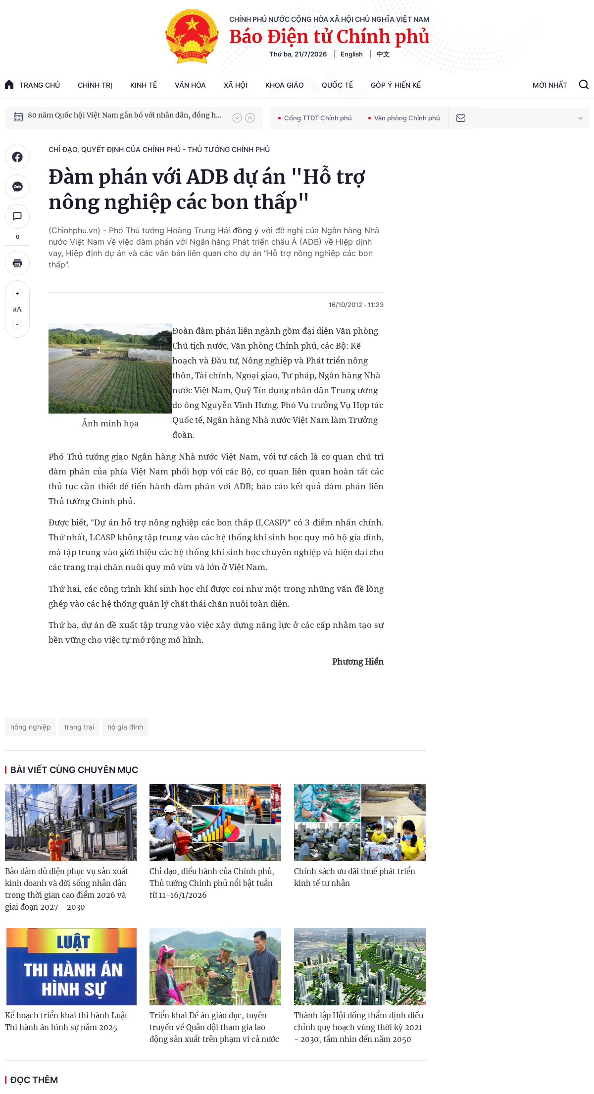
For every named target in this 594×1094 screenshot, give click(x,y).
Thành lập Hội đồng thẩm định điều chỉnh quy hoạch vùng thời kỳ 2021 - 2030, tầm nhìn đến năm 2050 (358, 1027)
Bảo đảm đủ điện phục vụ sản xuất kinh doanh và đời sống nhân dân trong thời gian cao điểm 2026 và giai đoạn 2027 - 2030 (66, 889)
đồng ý (246, 230)
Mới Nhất (550, 85)
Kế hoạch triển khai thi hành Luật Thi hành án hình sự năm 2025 (66, 1021)
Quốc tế (337, 85)
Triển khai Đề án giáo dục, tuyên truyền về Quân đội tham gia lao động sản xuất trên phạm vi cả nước (214, 1027)
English (352, 54)
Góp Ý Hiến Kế (396, 85)
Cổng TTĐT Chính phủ (315, 118)
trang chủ (32, 84)
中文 (383, 54)
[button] (237, 118)
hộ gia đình (125, 727)
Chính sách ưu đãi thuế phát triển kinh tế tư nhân (354, 877)
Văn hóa (190, 85)
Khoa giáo (284, 85)
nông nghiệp (30, 727)
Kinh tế (143, 85)
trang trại (79, 727)
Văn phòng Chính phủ (404, 118)
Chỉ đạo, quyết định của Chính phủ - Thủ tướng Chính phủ (159, 149)
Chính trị (95, 85)
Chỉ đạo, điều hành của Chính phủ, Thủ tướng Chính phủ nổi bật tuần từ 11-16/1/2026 (211, 883)
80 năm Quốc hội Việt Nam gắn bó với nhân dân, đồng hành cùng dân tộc (125, 117)
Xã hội (236, 85)
